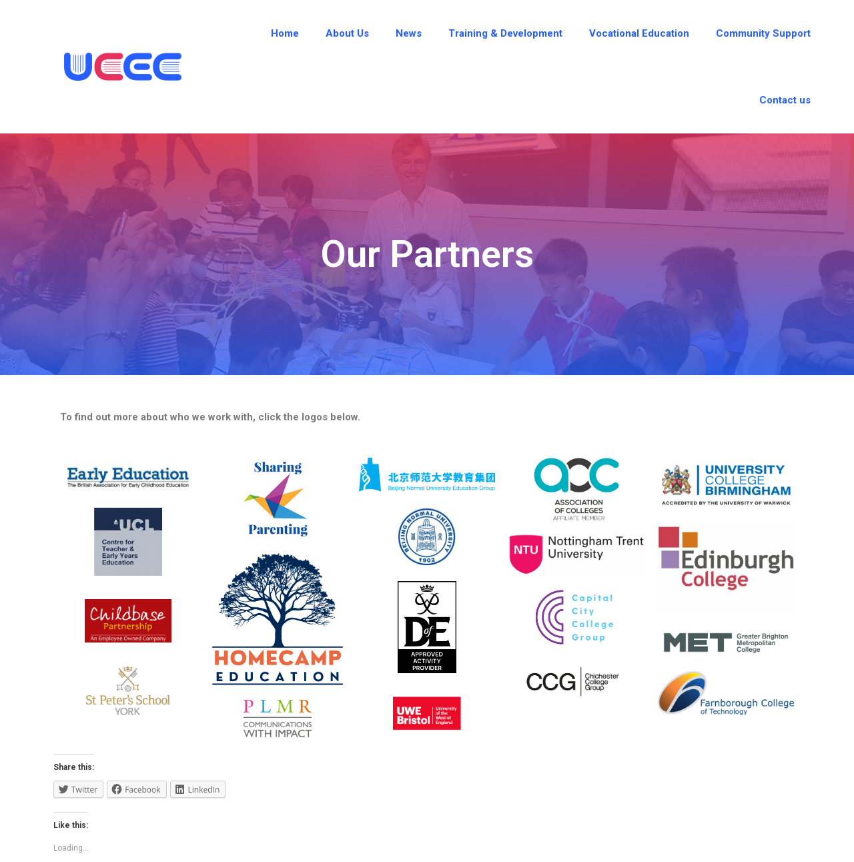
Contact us (785, 100)
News (409, 33)
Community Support (763, 33)
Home (285, 33)
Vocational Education (639, 33)
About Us (347, 33)
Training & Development (505, 33)
